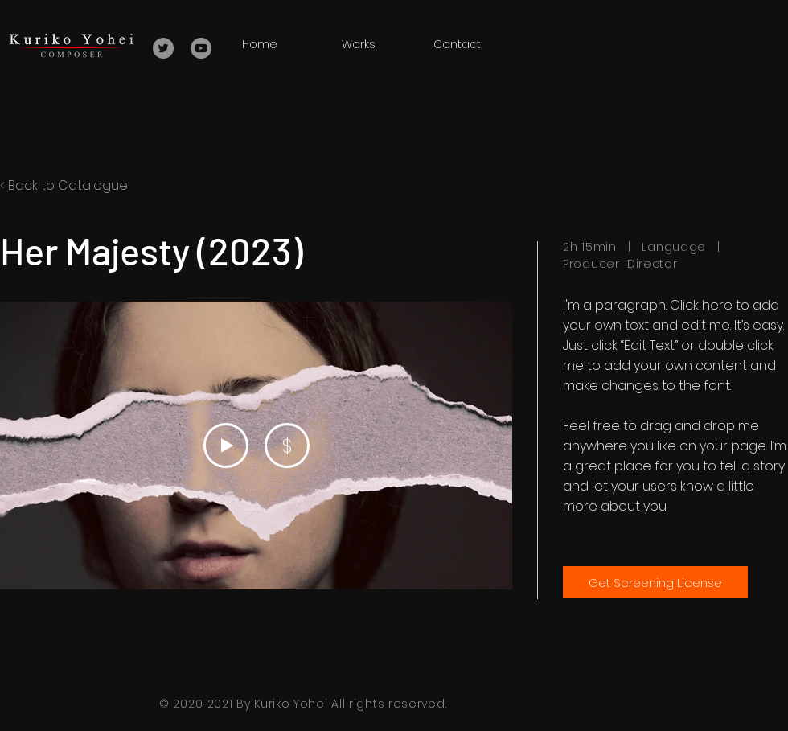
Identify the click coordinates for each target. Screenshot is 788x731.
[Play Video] (225, 445)
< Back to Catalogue (64, 185)
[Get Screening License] (655, 582)
